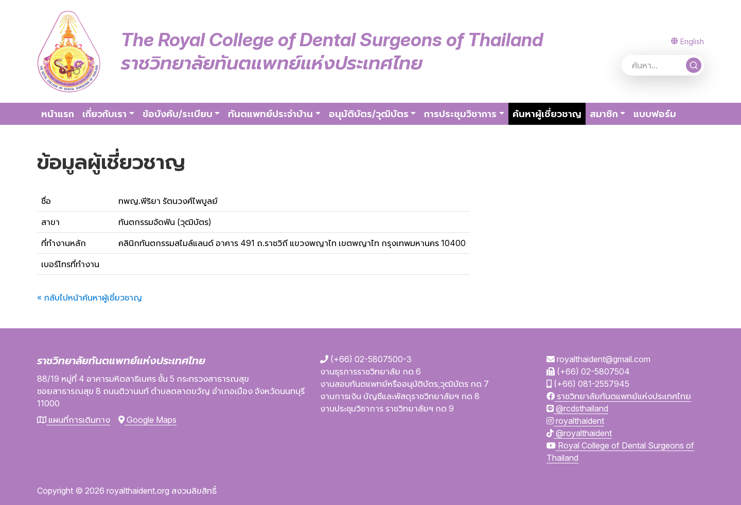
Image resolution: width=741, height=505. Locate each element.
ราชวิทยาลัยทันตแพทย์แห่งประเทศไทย (618, 396)
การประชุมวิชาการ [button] (460, 113)
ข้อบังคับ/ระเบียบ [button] (178, 113)
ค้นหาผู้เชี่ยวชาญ (549, 112)
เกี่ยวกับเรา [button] (104, 113)
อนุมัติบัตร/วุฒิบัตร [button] (369, 113)
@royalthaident (579, 433)
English (687, 41)
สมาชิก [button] (604, 113)
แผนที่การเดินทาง (73, 420)
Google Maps (147, 420)
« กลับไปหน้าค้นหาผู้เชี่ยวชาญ (89, 297)
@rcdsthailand (577, 408)
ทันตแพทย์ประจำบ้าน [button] (270, 113)
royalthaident (575, 421)
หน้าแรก (57, 113)
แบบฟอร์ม (654, 113)
